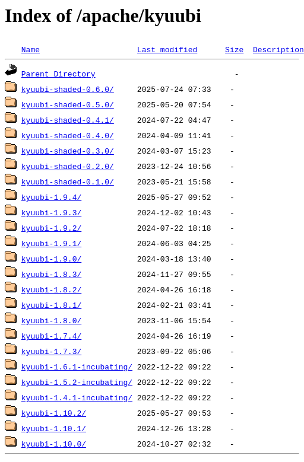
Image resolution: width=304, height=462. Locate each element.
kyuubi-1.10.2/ (53, 412)
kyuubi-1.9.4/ (51, 197)
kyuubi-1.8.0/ (51, 320)
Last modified (167, 49)
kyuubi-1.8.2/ (51, 289)
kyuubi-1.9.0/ (51, 258)
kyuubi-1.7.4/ (51, 335)
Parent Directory (58, 73)
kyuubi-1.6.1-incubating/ (76, 366)
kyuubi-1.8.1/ (51, 304)
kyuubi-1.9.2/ (51, 227)
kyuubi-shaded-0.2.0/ (67, 166)
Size (234, 49)
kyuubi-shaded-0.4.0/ (67, 135)
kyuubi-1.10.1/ (53, 428)
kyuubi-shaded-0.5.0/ (67, 104)
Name (30, 49)
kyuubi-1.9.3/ (51, 212)
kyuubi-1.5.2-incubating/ (76, 382)
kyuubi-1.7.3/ (51, 351)
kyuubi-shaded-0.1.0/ (67, 181)
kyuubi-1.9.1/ (51, 243)
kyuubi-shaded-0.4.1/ (67, 119)
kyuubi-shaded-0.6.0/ (67, 89)
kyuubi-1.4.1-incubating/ (76, 397)
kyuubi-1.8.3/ (51, 274)
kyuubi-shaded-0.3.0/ (67, 150)
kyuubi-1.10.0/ (53, 443)
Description (278, 49)
